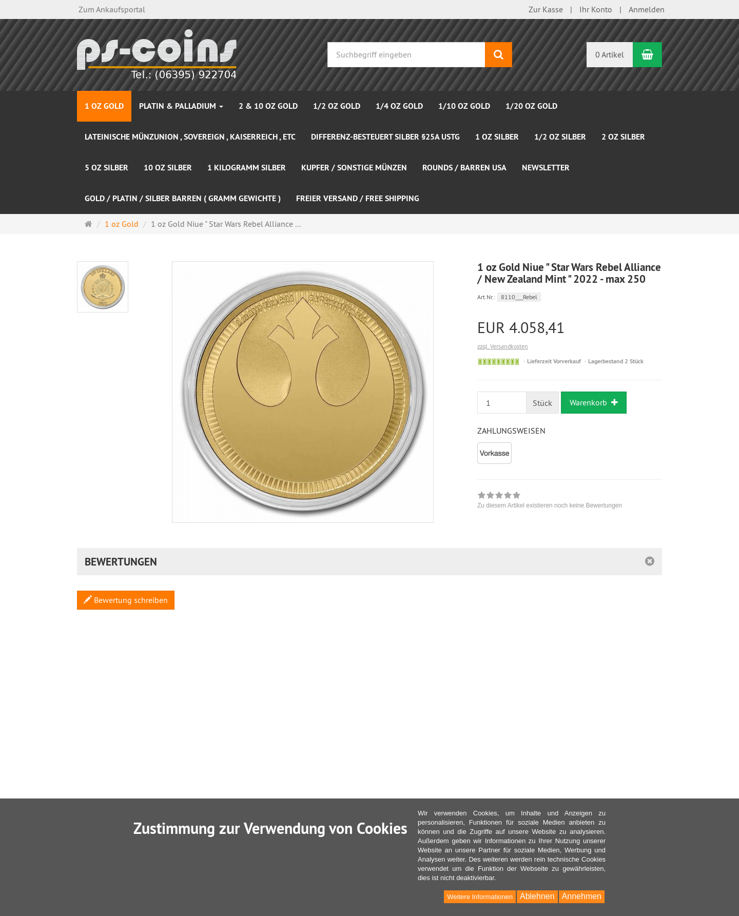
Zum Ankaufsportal (112, 9)
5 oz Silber (106, 167)
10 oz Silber (168, 167)
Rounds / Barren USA (464, 167)
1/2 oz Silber (560, 136)
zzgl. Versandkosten (502, 346)
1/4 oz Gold (399, 106)
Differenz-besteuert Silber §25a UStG (385, 136)
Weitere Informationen (480, 897)
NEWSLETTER (546, 167)
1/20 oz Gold (531, 106)
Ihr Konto (595, 9)
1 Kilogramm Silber (246, 167)
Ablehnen (537, 896)
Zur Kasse (546, 9)
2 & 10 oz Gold (268, 106)
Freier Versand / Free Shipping (357, 198)
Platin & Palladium (181, 106)
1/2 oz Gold (336, 106)
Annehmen (581, 896)
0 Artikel (609, 54)
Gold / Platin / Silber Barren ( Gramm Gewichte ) (183, 198)
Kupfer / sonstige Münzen (354, 167)
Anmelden (647, 9)
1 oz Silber (497, 136)
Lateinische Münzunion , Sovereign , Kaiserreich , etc (190, 136)
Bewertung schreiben (126, 600)
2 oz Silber (623, 136)
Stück (542, 403)
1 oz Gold (104, 106)
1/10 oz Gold (464, 106)
